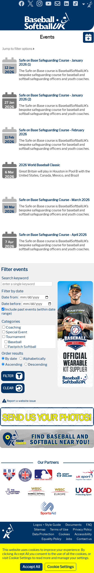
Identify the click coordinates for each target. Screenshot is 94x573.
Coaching (13, 327)
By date (11, 359)
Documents (73, 524)
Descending (37, 365)
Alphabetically (34, 359)
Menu (4, 2)
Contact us (84, 539)
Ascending (13, 365)
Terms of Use (59, 529)
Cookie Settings (60, 567)
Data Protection (43, 534)
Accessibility (83, 534)
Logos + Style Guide (47, 524)
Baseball (15, 342)
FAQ (89, 524)
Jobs (69, 539)
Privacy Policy (82, 529)
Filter (12, 376)
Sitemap (39, 529)
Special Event (16, 332)
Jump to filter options (18, 49)
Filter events (14, 269)
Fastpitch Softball (22, 347)
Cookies (64, 534)
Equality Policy (51, 539)
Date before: (11, 304)
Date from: (10, 297)
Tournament (15, 337)
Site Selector (87, 4)
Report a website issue (21, 401)
